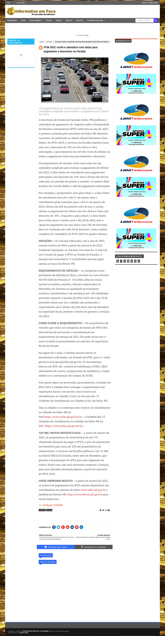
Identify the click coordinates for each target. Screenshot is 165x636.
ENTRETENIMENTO (36, 20)
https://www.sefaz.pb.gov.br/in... (64, 417)
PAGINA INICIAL (12, 20)
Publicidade (21, 3)
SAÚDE (23, 20)
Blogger (86, 35)
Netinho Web (24, 633)
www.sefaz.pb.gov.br (93, 490)
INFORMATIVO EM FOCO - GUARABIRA (36, 631)
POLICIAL (49, 20)
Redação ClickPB (53, 505)
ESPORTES (79, 20)
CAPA (8, 3)
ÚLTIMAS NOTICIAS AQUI (95, 20)
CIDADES (59, 20)
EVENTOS (69, 20)
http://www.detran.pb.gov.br (84, 494)
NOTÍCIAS (49, 41)
